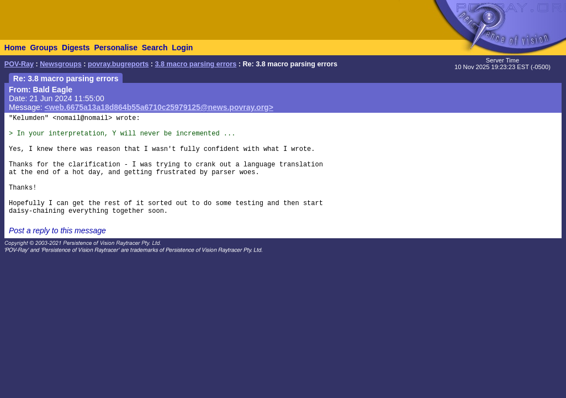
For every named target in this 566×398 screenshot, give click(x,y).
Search (155, 47)
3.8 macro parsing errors (196, 64)
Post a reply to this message (57, 230)
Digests (76, 47)
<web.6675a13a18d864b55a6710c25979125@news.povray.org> (159, 107)
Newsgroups (61, 64)
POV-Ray (19, 64)
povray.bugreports (118, 64)
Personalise (115, 47)
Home (15, 47)
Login (182, 47)
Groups (43, 47)
